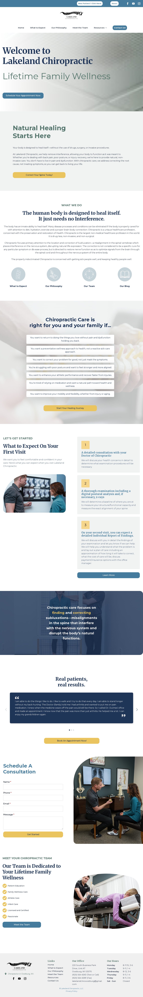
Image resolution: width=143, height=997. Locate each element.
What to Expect (37, 27)
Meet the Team (80, 27)
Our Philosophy (59, 27)
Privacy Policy (71, 991)
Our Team (89, 286)
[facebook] (127, 3)
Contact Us (53, 981)
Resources (99, 27)
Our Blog (125, 286)
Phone (15, 798)
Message (16, 813)
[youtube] (133, 3)
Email (14, 805)
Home (21, 27)
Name (15, 790)
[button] (137, 709)
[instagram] (139, 3)
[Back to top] (114, 3)
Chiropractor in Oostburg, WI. (21, 974)
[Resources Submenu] (106, 28)
